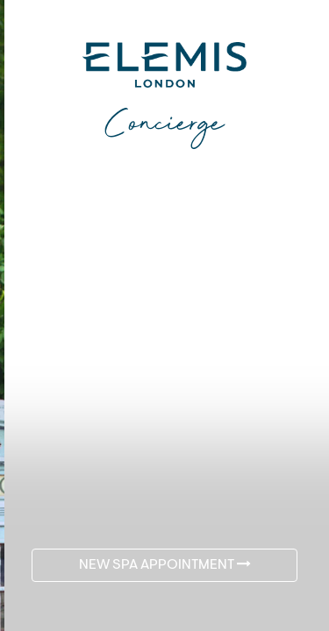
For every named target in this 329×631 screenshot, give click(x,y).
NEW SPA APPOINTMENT (165, 564)
